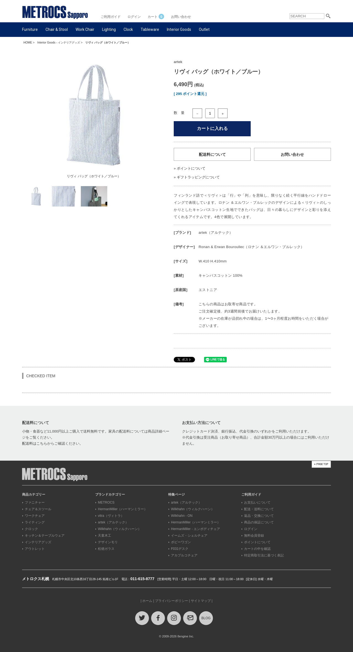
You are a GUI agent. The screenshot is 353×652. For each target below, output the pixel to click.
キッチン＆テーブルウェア (45, 535)
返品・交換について (259, 516)
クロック (31, 529)
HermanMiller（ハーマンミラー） (122, 509)
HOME (27, 42)
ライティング (35, 522)
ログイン (134, 17)
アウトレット (35, 549)
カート (156, 17)
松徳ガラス (106, 549)
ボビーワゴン (181, 542)
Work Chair (85, 29)
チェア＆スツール (38, 509)
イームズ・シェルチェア (189, 535)
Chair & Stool (57, 29)
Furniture (30, 29)
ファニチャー (35, 502)
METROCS (106, 502)
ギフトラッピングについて (198, 177)
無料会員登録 (254, 535)
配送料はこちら (34, 443)
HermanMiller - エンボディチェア (195, 529)
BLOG (205, 618)
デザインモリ (108, 542)
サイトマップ (201, 601)
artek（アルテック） (113, 522)
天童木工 (104, 535)
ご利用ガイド (111, 17)
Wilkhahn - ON (181, 516)
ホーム (147, 601)
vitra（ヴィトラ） (111, 516)
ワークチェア (35, 516)
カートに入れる (212, 128)
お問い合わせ (181, 17)
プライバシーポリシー (171, 601)
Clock (128, 29)
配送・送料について (259, 509)
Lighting (109, 29)
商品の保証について (259, 522)
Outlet (204, 29)
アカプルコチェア (184, 555)
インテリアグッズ (38, 542)
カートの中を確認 (257, 549)
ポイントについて (191, 168)
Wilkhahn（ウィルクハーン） (119, 529)
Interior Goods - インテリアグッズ (58, 42)
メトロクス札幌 (35, 579)
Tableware (150, 29)
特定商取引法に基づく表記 (264, 555)
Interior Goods (179, 29)
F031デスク (179, 549)
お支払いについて (257, 502)
